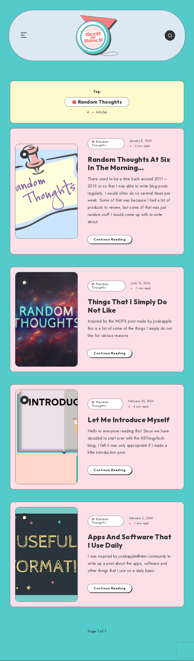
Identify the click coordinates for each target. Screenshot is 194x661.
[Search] (170, 35)
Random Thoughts (100, 143)
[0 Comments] (24, 282)
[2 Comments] (24, 517)
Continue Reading (109, 239)
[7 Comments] (24, 154)
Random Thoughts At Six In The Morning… (129, 163)
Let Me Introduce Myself (129, 419)
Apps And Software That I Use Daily (129, 540)
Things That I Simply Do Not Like (127, 305)
